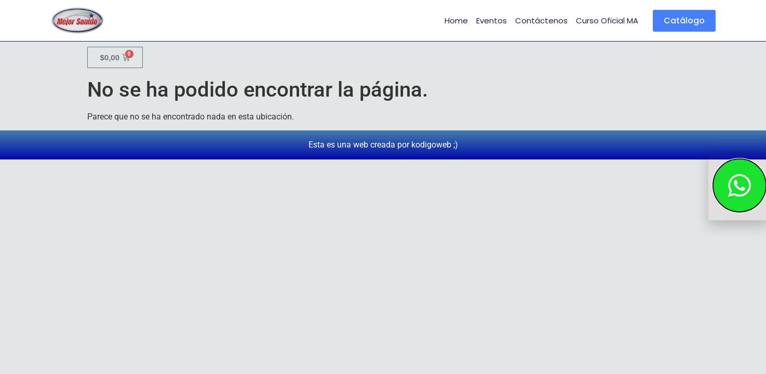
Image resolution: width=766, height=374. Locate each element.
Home (456, 20)
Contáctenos (541, 20)
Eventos (491, 20)
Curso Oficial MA (607, 20)
